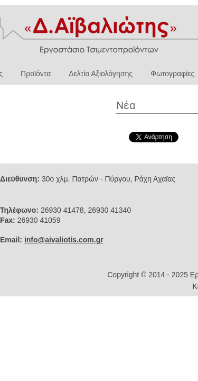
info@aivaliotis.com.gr (63, 239)
